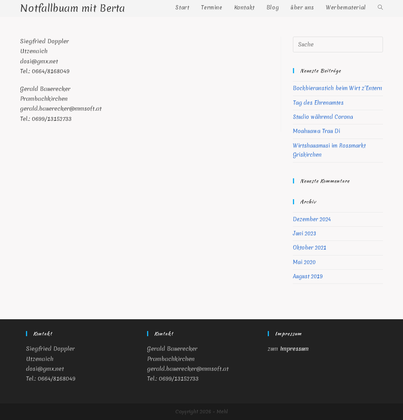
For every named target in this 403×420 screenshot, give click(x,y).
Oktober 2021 (309, 247)
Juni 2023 (304, 233)
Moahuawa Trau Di (316, 131)
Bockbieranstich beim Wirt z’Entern (337, 88)
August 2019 (308, 276)
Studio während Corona (323, 116)
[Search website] (380, 7)
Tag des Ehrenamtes (318, 102)
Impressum (294, 349)
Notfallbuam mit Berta (72, 8)
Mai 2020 (304, 262)
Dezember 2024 (312, 219)
